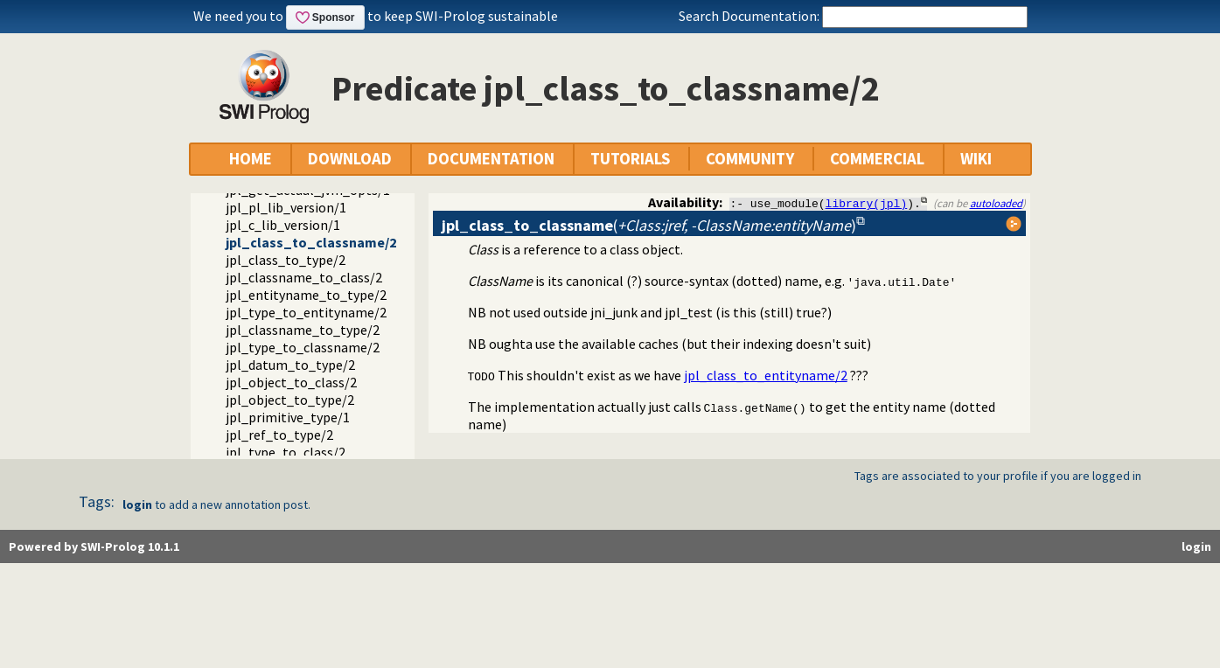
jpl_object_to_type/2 (290, 399)
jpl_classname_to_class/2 (304, 277)
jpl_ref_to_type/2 (279, 434)
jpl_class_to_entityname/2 (765, 375)
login (137, 504)
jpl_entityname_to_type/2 (306, 294)
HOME (250, 159)
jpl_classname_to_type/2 (303, 329)
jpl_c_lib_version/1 (283, 224)
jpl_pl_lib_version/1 (286, 207)
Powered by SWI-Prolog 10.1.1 (94, 546)
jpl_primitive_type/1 (288, 417)
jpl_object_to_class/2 (291, 382)
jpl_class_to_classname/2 (311, 242)
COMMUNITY (750, 159)
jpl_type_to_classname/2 (303, 347)
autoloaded (996, 203)
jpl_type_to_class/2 (285, 452)
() (649, 225)
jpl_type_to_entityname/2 (306, 312)
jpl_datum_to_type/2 (290, 364)
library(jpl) (867, 203)
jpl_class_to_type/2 (285, 259)
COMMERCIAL (877, 159)
